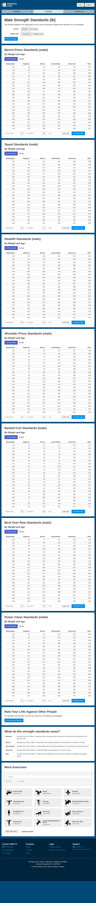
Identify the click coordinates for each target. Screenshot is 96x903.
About (28, 847)
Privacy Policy (55, 847)
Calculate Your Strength (14, 720)
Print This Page (11, 39)
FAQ (27, 853)
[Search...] (48, 777)
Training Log (79, 11)
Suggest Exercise (27, 831)
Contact (29, 850)
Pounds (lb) (26, 34)
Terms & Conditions (57, 850)
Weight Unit (14, 34)
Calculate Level (78, 133)
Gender (16, 29)
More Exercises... (12, 831)
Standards (48, 11)
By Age (21, 59)
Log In (80, 5)
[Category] (22, 781)
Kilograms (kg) (38, 34)
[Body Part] (9, 781)
